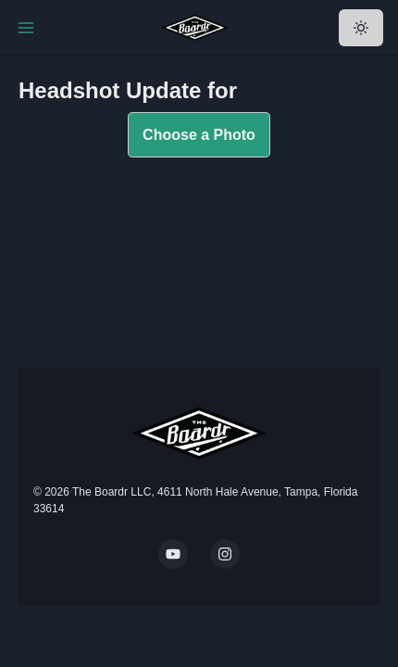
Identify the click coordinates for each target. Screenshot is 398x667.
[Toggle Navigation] (25, 27)
